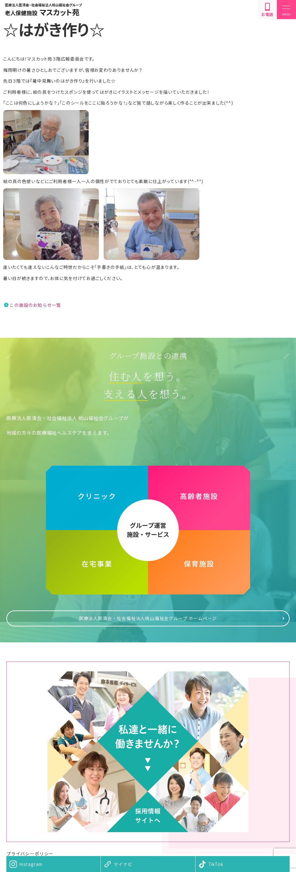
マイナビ (123, 864)
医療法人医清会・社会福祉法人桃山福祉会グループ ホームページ (148, 618)
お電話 (267, 10)
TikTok (215, 864)
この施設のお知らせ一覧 (35, 305)
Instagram (30, 864)
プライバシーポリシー (30, 853)
